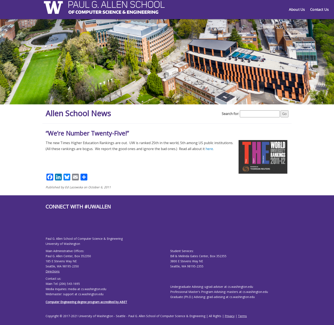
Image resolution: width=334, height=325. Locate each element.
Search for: (230, 113)
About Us (297, 9)
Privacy (230, 316)
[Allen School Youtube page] (49, 226)
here (209, 148)
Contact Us (319, 9)
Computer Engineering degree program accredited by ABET (86, 302)
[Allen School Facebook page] (47, 226)
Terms (242, 316)
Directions (53, 271)
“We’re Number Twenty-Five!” (87, 133)
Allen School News (78, 113)
